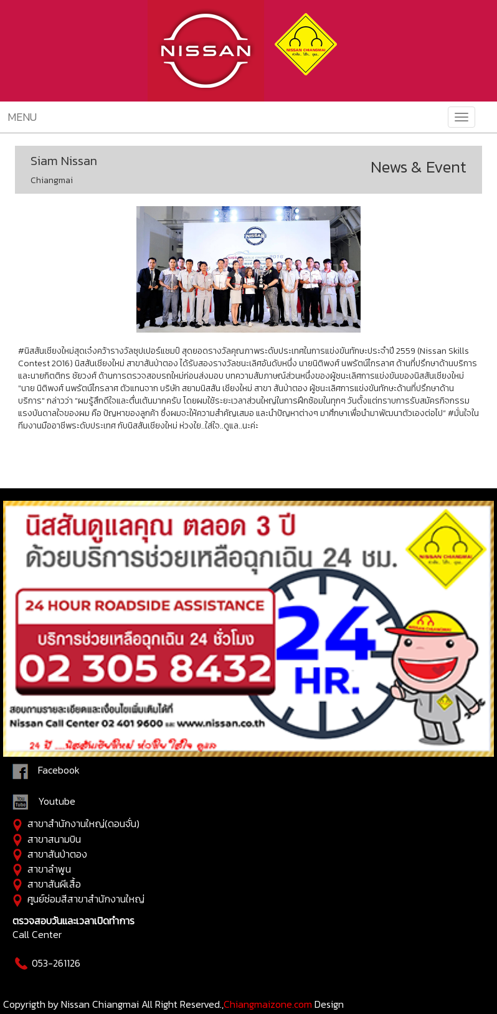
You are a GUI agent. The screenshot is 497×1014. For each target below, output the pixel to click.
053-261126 (46, 962)
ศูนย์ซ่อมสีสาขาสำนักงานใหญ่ (85, 898)
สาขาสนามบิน (54, 839)
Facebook (59, 770)
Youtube (43, 801)
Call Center (37, 934)
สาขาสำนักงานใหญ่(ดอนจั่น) (83, 823)
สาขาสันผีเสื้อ (54, 883)
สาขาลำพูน (49, 868)
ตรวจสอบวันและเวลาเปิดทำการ (73, 920)
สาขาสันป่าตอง (57, 853)
